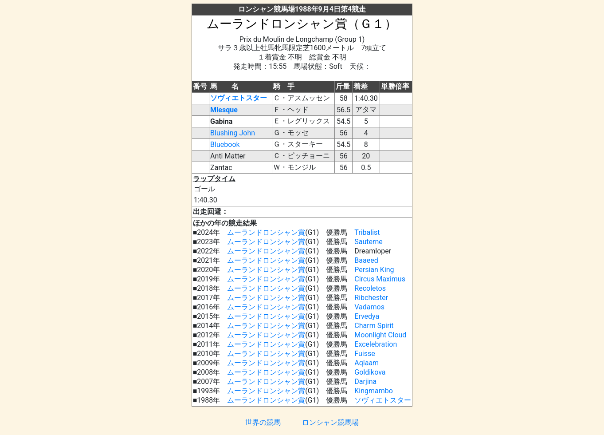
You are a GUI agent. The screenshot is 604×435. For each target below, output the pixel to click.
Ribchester (371, 297)
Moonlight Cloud (380, 335)
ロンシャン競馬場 (330, 422)
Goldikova (369, 372)
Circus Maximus (379, 279)
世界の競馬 (263, 422)
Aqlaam (366, 363)
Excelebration (375, 344)
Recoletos (370, 288)
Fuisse (364, 353)
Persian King (374, 269)
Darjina (365, 381)
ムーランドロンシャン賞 (266, 232)
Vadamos (369, 307)
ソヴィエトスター (238, 98)
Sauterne (368, 241)
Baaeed (366, 260)
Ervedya (366, 316)
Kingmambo (373, 391)
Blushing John (232, 133)
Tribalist (367, 232)
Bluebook (225, 144)
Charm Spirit (373, 325)
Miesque (224, 110)
